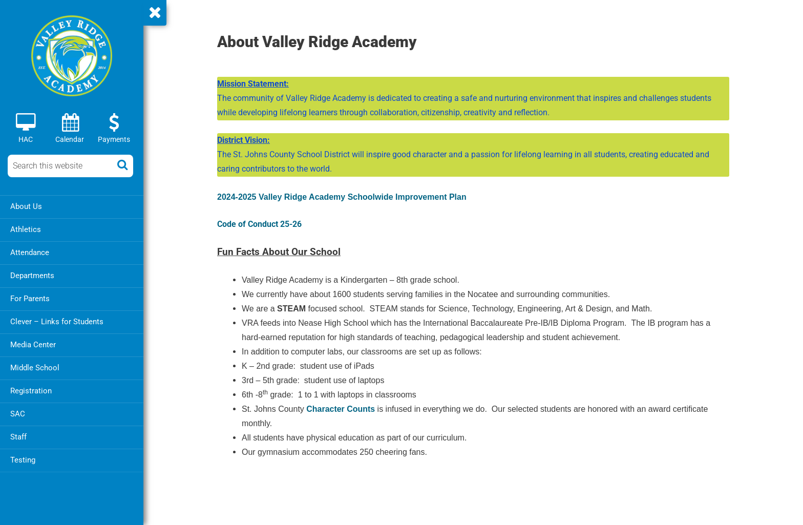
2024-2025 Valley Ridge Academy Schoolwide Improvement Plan (342, 197)
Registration (31, 390)
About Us (26, 206)
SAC (17, 413)
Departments (32, 275)
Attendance (29, 252)
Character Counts (340, 409)
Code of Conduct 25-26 (259, 224)
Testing (22, 460)
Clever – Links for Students (56, 321)
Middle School (34, 367)
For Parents (30, 298)
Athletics (25, 229)
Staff (18, 437)
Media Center (33, 344)
